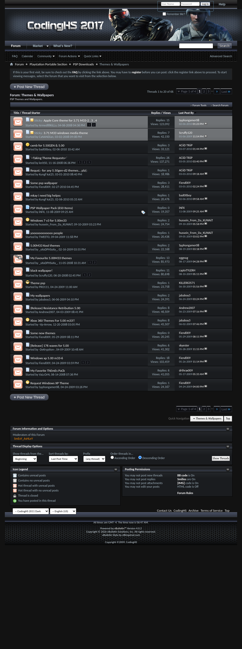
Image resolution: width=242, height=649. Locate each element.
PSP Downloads (83, 64)
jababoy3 (45, 299)
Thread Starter (31, 113)
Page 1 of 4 (188, 91)
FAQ (15, 56)
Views (167, 113)
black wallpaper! (41, 270)
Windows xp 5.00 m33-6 (46, 358)
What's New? (62, 46)
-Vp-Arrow (45, 324)
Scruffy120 (45, 275)
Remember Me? (174, 14)
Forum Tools (199, 105)
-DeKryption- (47, 349)
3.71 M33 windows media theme (66, 133)
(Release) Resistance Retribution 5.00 (55, 308)
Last (226, 91)
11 (168, 270)
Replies (155, 113)
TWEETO (44, 237)
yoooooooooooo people (46, 233)
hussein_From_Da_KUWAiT (56, 224)
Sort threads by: (58, 453)
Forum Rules (185, 493)
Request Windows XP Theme (49, 383)
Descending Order (151, 458)
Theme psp (37, 283)
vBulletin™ (120, 528)
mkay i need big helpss (45, 195)
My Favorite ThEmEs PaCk (47, 370)
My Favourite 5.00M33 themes (51, 258)
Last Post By (188, 113)
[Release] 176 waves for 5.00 (49, 345)
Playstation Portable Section (48, 64)
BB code (182, 475)
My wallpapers (40, 295)
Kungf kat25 (46, 174)
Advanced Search (221, 56)
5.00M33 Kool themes (45, 245)
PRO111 (44, 287)
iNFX (42, 212)
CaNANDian (46, 137)
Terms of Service (212, 510)
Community (45, 56)
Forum (15, 46)
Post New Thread (29, 87)
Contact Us (164, 510)
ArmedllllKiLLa (48, 125)
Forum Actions (68, 56)
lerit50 (43, 163)
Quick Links (91, 56)
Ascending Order (123, 458)
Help (222, 4)
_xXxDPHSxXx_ (48, 249)
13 (168, 258)
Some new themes (42, 333)
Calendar (27, 56)
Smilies (181, 479)
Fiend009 (45, 187)
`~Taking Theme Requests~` (48, 158)
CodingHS (180, 510)
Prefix (86, 453)
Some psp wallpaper (43, 183)
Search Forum (221, 105)
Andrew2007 (47, 312)
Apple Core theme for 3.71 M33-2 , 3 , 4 (70, 120)
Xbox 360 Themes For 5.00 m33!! (52, 320)
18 (168, 358)
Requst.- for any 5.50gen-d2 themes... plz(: (58, 170)
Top (228, 418)
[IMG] (181, 483)
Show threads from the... (28, 453)
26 (168, 158)
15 (168, 120)
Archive (194, 510)
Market (38, 46)
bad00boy (45, 149)
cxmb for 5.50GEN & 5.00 (47, 145)
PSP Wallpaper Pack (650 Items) (51, 208)
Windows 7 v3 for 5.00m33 (48, 220)
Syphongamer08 (49, 387)
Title (16, 113)
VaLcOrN (44, 374)
